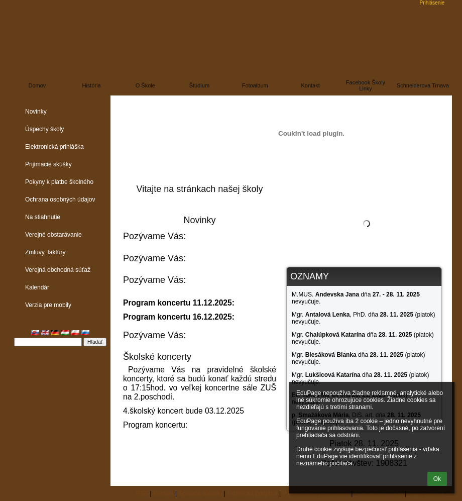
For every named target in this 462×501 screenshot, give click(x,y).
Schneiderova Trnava (423, 85)
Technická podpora (252, 493)
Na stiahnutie (42, 217)
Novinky (36, 111)
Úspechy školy (44, 129)
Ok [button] (437, 478)
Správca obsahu (200, 493)
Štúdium (199, 85)
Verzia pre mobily (48, 305)
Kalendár (37, 287)
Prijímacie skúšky (48, 164)
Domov (37, 85)
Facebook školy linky (365, 85)
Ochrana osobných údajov (60, 199)
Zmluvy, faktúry (45, 252)
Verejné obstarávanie (53, 234)
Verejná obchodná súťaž (57, 269)
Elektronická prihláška (54, 146)
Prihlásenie (432, 3)
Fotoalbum (255, 85)
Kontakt (310, 85)
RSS (142, 493)
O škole (145, 85)
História (91, 85)
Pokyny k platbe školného (59, 181)
